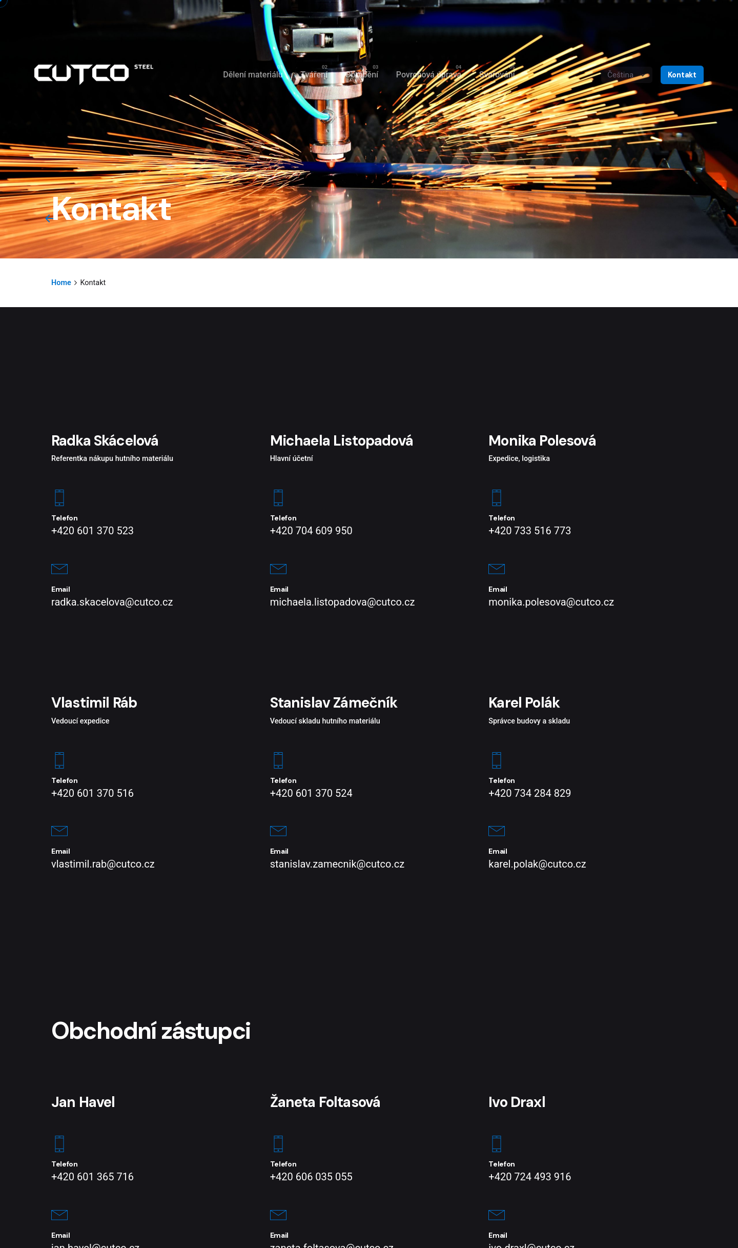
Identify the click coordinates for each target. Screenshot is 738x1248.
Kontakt (682, 74)
